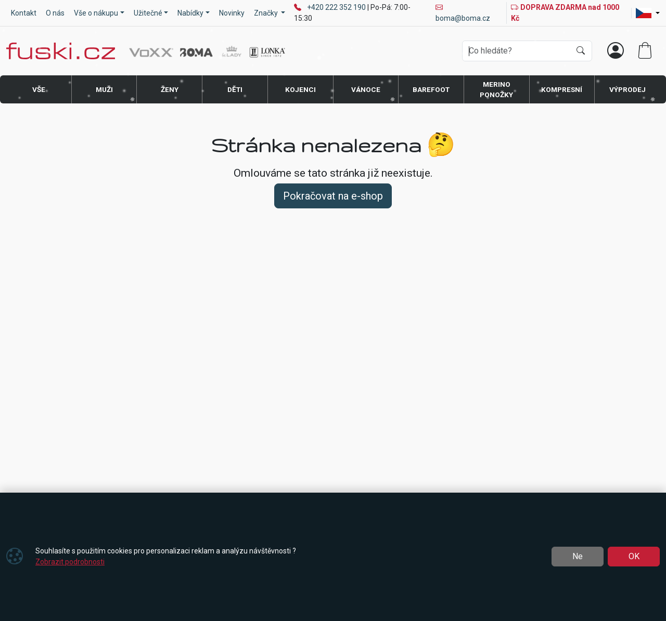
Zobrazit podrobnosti (70, 562)
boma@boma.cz (463, 12)
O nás (55, 13)
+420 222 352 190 (337, 7)
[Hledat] (581, 51)
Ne (577, 556)
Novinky (232, 13)
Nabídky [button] (190, 13)
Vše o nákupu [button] (96, 13)
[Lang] (648, 13)
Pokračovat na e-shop (333, 196)
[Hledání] (516, 51)
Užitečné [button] (148, 13)
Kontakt (23, 13)
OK (634, 556)
